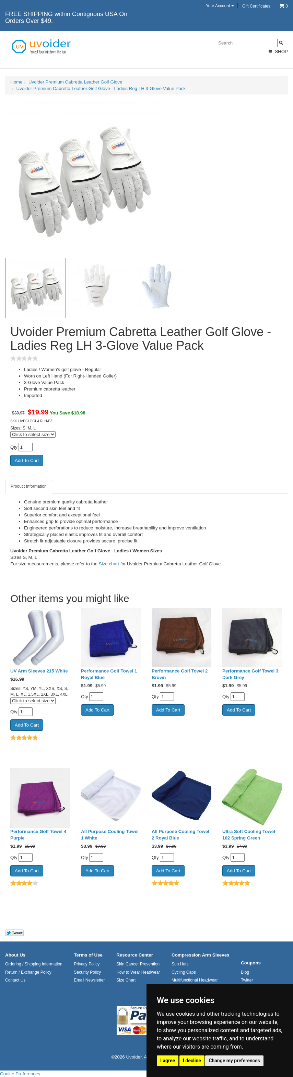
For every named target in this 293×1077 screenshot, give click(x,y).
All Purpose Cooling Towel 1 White (110, 835)
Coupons (251, 962)
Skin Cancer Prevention (138, 964)
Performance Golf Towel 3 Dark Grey (250, 674)
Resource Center (134, 955)
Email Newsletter (89, 980)
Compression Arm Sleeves (200, 955)
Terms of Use (88, 955)
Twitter (247, 980)
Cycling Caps (184, 972)
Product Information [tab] (29, 486)
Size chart (109, 563)
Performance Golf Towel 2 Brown (180, 674)
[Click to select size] (33, 434)
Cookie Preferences (20, 1073)
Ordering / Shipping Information (33, 964)
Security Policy (87, 972)
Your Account (220, 5)
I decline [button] (192, 1060)
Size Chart (126, 980)
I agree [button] (167, 1060)
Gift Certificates (256, 6)
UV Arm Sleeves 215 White (39, 671)
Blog (245, 972)
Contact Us (15, 980)
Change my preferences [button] (234, 1060)
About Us (15, 955)
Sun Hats (180, 964)
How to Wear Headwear (138, 972)
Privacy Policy (86, 964)
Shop (277, 51)
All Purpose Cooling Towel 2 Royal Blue (180, 835)
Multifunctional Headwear (195, 980)
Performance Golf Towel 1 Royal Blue (109, 674)
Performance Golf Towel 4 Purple (38, 835)
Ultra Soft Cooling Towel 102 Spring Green (248, 835)
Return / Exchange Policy (28, 972)
